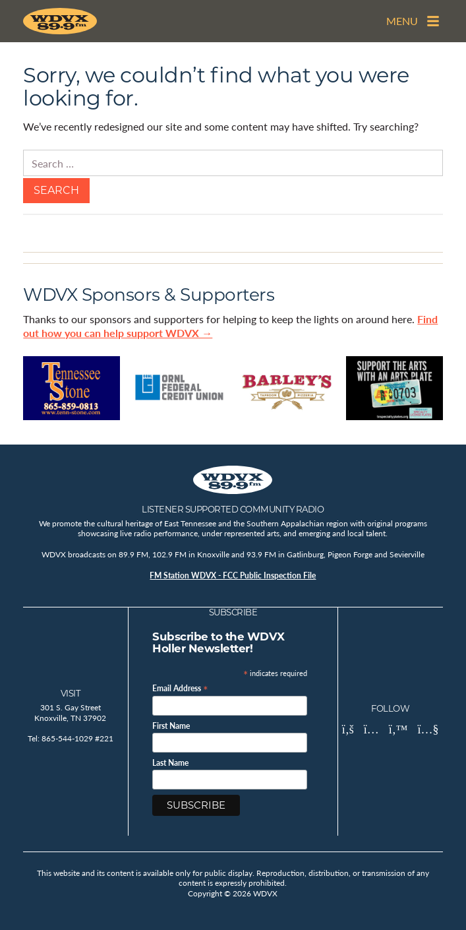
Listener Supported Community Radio (233, 509)
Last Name (170, 763)
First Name (171, 726)
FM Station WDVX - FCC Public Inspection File (233, 575)
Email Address (180, 687)
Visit (71, 693)
